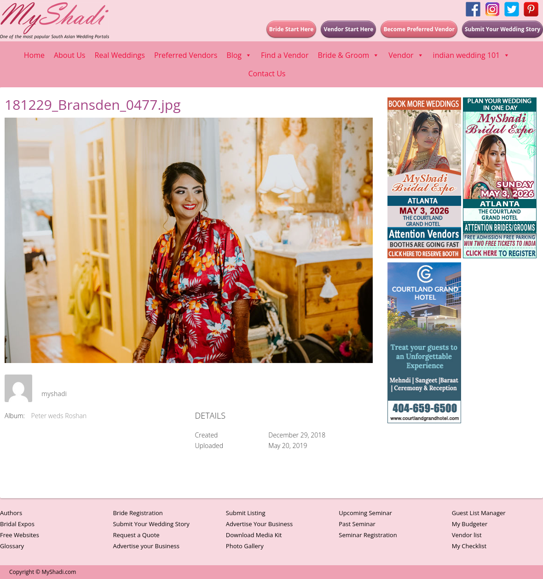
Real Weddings (119, 55)
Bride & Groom (348, 55)
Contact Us (267, 73)
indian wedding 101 (471, 55)
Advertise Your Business (259, 524)
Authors (11, 513)
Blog (239, 55)
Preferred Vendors (185, 55)
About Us (70, 55)
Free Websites (19, 535)
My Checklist (469, 546)
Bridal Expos (17, 524)
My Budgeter (470, 524)
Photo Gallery (245, 546)
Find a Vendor (284, 55)
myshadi (54, 393)
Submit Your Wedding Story (151, 524)
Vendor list (467, 535)
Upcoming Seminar (365, 513)
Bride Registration (137, 513)
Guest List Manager (479, 513)
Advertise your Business (146, 546)
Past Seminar (357, 524)
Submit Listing (246, 513)
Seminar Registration (368, 535)
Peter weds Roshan (59, 415)
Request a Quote (136, 535)
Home (34, 55)
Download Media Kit (254, 535)
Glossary (12, 546)
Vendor (405, 55)
